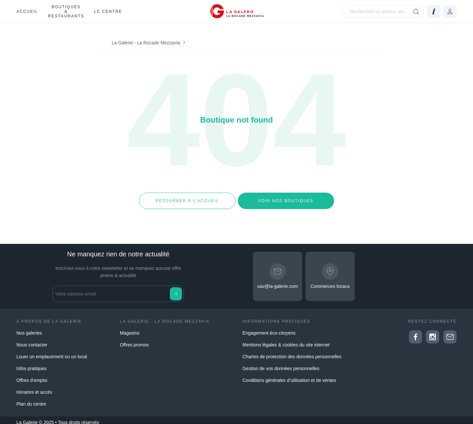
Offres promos (134, 340)
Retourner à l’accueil (187, 198)
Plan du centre (31, 399)
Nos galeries (29, 328)
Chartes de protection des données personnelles (291, 352)
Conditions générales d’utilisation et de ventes (289, 376)
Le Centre (108, 11)
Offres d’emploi (31, 376)
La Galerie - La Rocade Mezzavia (146, 42)
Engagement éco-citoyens (269, 328)
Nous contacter (31, 340)
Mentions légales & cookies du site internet (285, 340)
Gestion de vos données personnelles (280, 364)
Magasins (130, 328)
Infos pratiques (31, 364)
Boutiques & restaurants (66, 11)
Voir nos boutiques (286, 198)
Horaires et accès (34, 387)
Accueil (27, 11)
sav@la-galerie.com (277, 282)
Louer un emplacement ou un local (51, 352)
